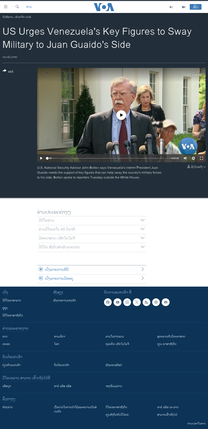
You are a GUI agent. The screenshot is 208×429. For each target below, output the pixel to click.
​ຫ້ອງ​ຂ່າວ (7, 407)
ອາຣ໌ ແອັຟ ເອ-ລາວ (168, 407)
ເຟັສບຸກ (6, 386)
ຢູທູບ (5, 308)
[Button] (8, 72)
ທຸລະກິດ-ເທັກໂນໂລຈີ (117, 344)
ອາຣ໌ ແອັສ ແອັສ (62, 386)
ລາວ (5, 336)
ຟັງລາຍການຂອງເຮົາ (64, 300)
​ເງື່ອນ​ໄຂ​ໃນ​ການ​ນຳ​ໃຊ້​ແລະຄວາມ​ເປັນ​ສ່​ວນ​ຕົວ (75, 409)
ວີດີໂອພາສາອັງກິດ (12, 315)
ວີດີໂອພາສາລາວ (11, 300)
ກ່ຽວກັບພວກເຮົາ (11, 365)
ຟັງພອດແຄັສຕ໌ (114, 365)
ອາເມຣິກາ (59, 336)
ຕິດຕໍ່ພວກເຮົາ (61, 365)
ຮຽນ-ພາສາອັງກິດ (167, 344)
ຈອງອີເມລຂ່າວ (114, 386)
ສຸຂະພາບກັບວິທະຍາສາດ (171, 336)
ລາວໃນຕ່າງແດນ (115, 336)
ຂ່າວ (29, 7)
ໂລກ (56, 344)
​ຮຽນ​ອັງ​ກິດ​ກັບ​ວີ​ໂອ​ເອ (117, 415)
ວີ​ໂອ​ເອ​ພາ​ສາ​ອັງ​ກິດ (116, 407)
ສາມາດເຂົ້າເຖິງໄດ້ (167, 415)
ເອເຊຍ (6, 344)
